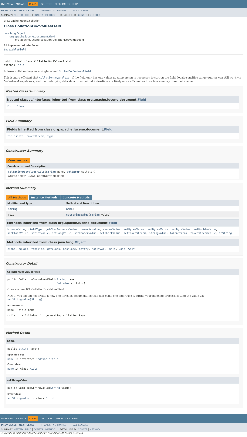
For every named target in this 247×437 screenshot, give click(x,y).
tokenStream (35, 136)
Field (28, 15)
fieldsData (15, 136)
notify (84, 248)
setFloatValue (17, 233)
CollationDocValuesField (26, 171)
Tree (49, 4)
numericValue (90, 229)
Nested (18, 15)
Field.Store (16, 106)
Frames (46, 10)
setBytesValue (133, 229)
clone (11, 248)
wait (112, 248)
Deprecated (62, 4)
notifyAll (99, 248)
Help (75, 4)
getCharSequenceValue (61, 229)
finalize (37, 248)
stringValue (158, 233)
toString (225, 233)
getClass (53, 248)
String (51, 171)
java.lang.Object (14, 33)
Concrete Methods (76, 197)
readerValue (111, 229)
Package (20, 4)
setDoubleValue (205, 229)
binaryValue (16, 229)
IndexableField (15, 49)
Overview (7, 4)
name (69, 208)
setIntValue (40, 233)
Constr (38, 15)
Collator (73, 171)
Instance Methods (44, 197)
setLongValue (61, 233)
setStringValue (77, 214)
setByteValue (180, 229)
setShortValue (110, 233)
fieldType (35, 229)
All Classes (80, 10)
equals (23, 248)
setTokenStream (134, 233)
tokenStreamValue (203, 233)
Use (42, 4)
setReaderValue (85, 233)
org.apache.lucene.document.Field (32, 36)
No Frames (59, 10)
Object (80, 242)
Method (50, 15)
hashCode (69, 248)
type (50, 136)
